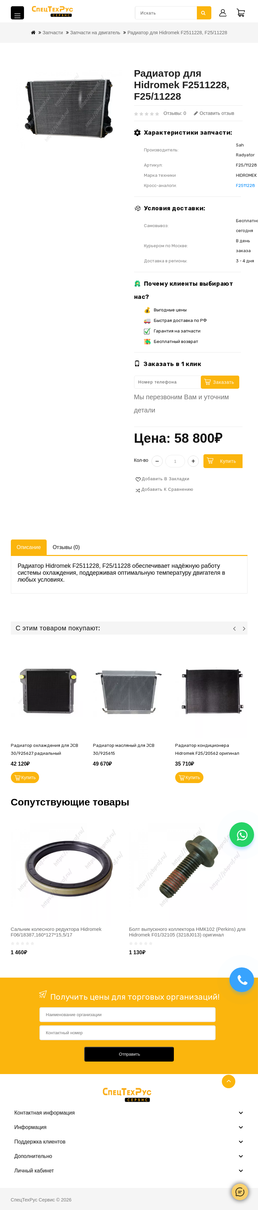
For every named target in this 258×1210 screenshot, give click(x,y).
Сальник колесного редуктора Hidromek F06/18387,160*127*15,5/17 (56, 931)
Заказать (223, 382)
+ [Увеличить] (193, 461)
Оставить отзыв (214, 113)
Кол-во (141, 460)
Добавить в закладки (166, 478)
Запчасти (53, 32)
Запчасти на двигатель (95, 32)
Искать (203, 13)
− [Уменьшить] (157, 461)
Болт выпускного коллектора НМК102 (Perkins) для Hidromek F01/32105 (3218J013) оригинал (187, 931)
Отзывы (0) (66, 547)
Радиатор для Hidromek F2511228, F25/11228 (177, 32)
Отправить (129, 1054)
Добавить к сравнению (168, 489)
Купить (228, 461)
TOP (228, 1081)
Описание (29, 547)
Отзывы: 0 (175, 113)
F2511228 (245, 185)
